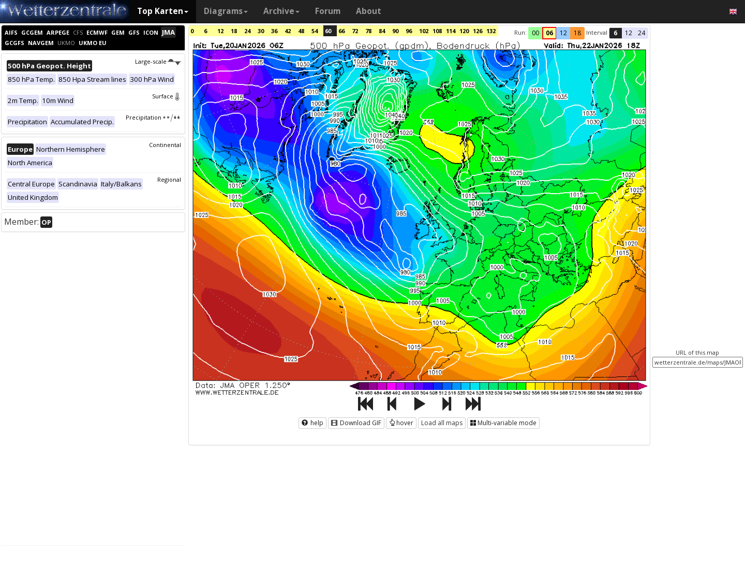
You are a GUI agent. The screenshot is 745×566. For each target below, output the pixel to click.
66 (341, 31)
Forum (327, 11)
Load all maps (442, 422)
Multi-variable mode (503, 422)
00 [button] (535, 32)
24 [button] (641, 32)
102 (423, 31)
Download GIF (356, 422)
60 (328, 31)
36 (274, 31)
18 (234, 31)
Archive (281, 11)
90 (395, 31)
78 (368, 31)
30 (261, 31)
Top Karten (162, 11)
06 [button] (549, 32)
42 (288, 31)
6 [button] (615, 32)
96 (409, 31)
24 (247, 31)
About (368, 11)
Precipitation (153, 117)
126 (477, 31)
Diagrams (226, 11)
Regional (169, 179)
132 (491, 31)
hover (401, 422)
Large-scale (158, 61)
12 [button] (563, 32)
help (312, 422)
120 (464, 31)
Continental (165, 145)
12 (220, 31)
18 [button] (577, 32)
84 (382, 31)
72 (355, 31)
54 (314, 31)
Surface (166, 96)
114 (450, 31)
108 (437, 31)
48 (301, 31)
